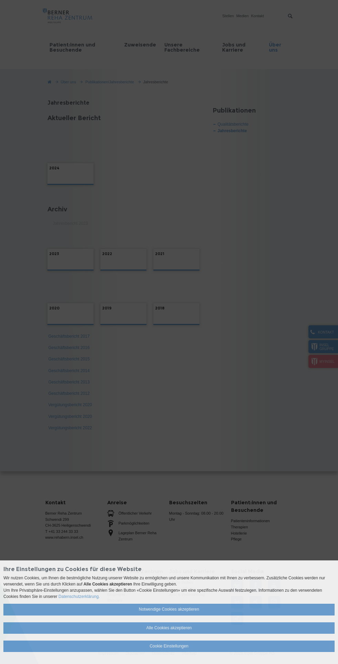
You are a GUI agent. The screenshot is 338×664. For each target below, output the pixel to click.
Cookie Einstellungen (169, 646)
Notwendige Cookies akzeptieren (169, 609)
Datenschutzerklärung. (79, 596)
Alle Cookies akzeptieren (169, 627)
